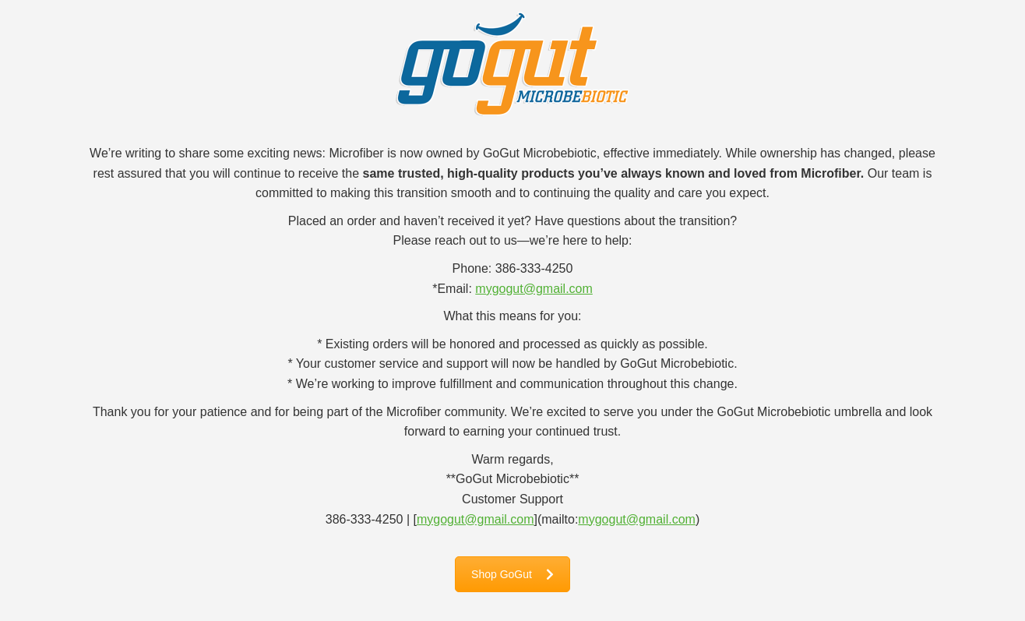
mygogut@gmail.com (534, 288)
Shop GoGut (512, 574)
